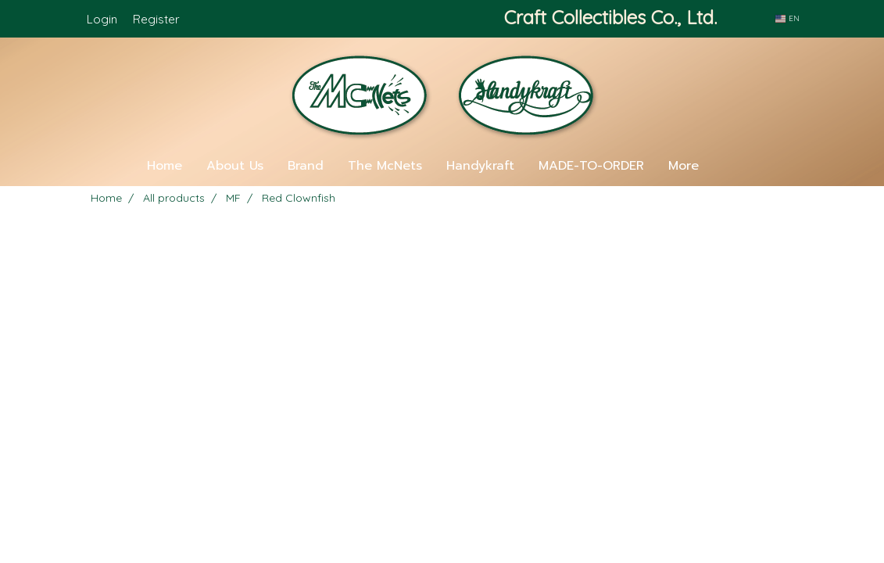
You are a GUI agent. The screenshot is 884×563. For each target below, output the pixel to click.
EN (787, 18)
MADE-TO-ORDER (591, 165)
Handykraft (480, 165)
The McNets (385, 165)
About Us (234, 165)
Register (156, 19)
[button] (734, 166)
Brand (306, 165)
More (683, 165)
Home (164, 165)
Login (102, 19)
